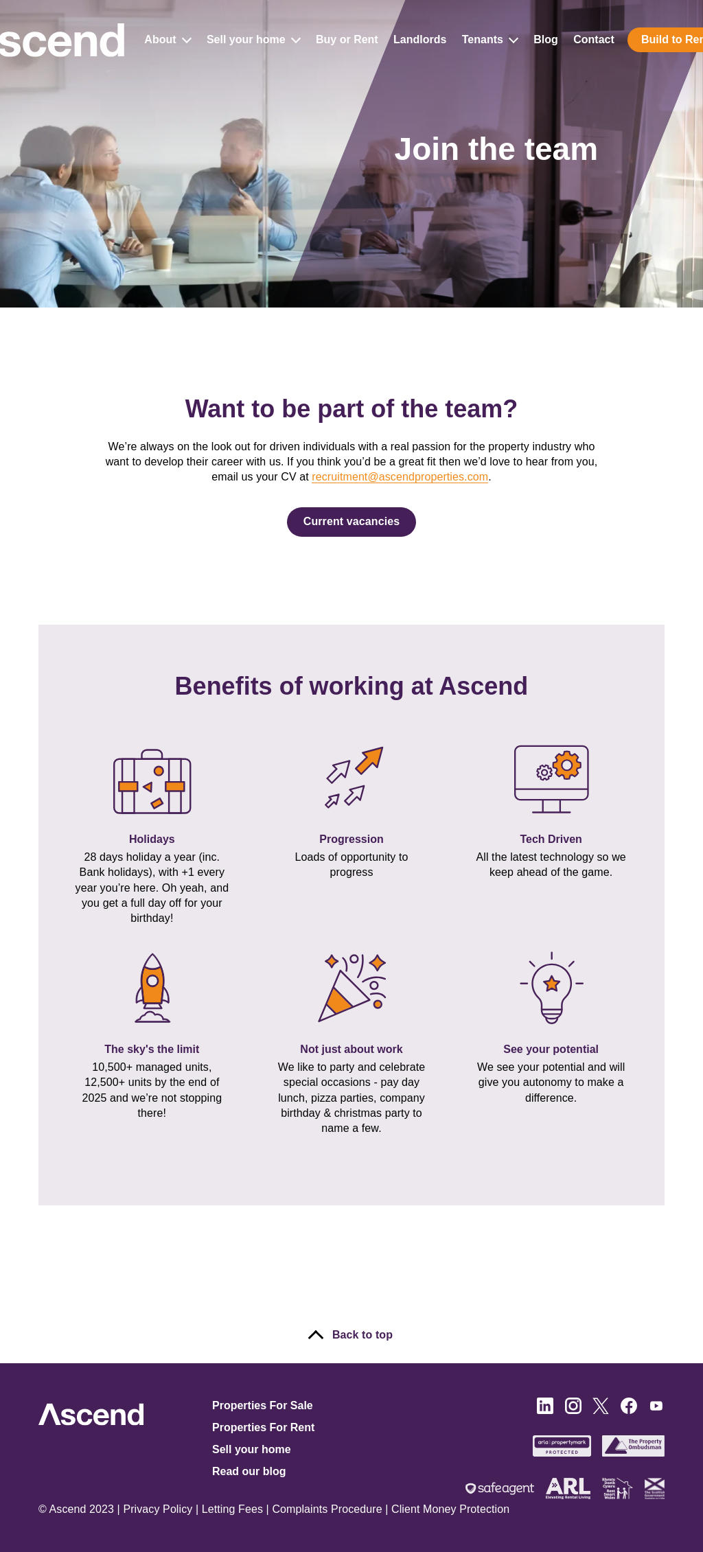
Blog (546, 40)
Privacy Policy (157, 1509)
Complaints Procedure (327, 1509)
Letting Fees (232, 1509)
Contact (594, 40)
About (171, 40)
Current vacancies (351, 521)
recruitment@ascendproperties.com (400, 477)
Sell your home (256, 40)
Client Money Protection (450, 1509)
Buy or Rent (347, 40)
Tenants (493, 40)
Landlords (419, 40)
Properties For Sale (262, 1405)
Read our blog (249, 1471)
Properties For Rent (263, 1427)
